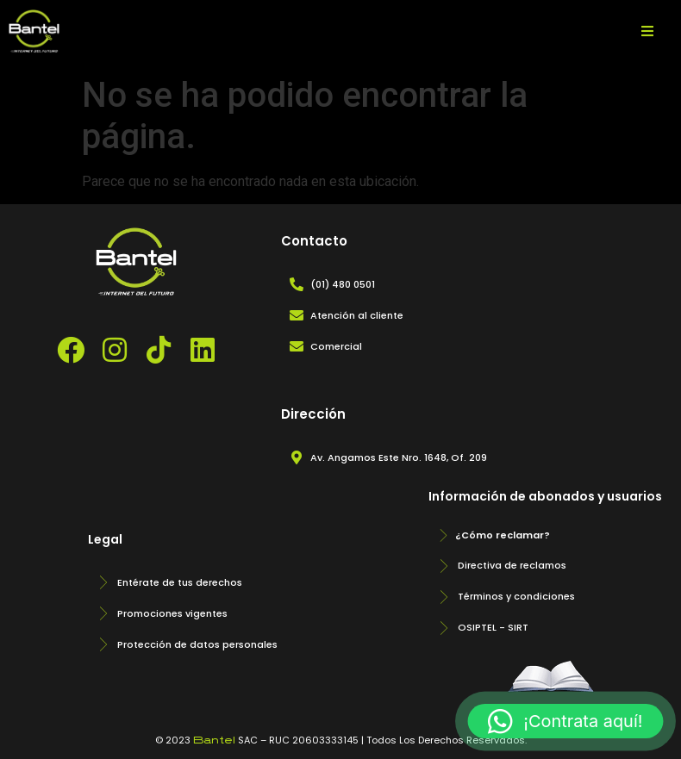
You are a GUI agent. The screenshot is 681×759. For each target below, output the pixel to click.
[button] (565, 721)
